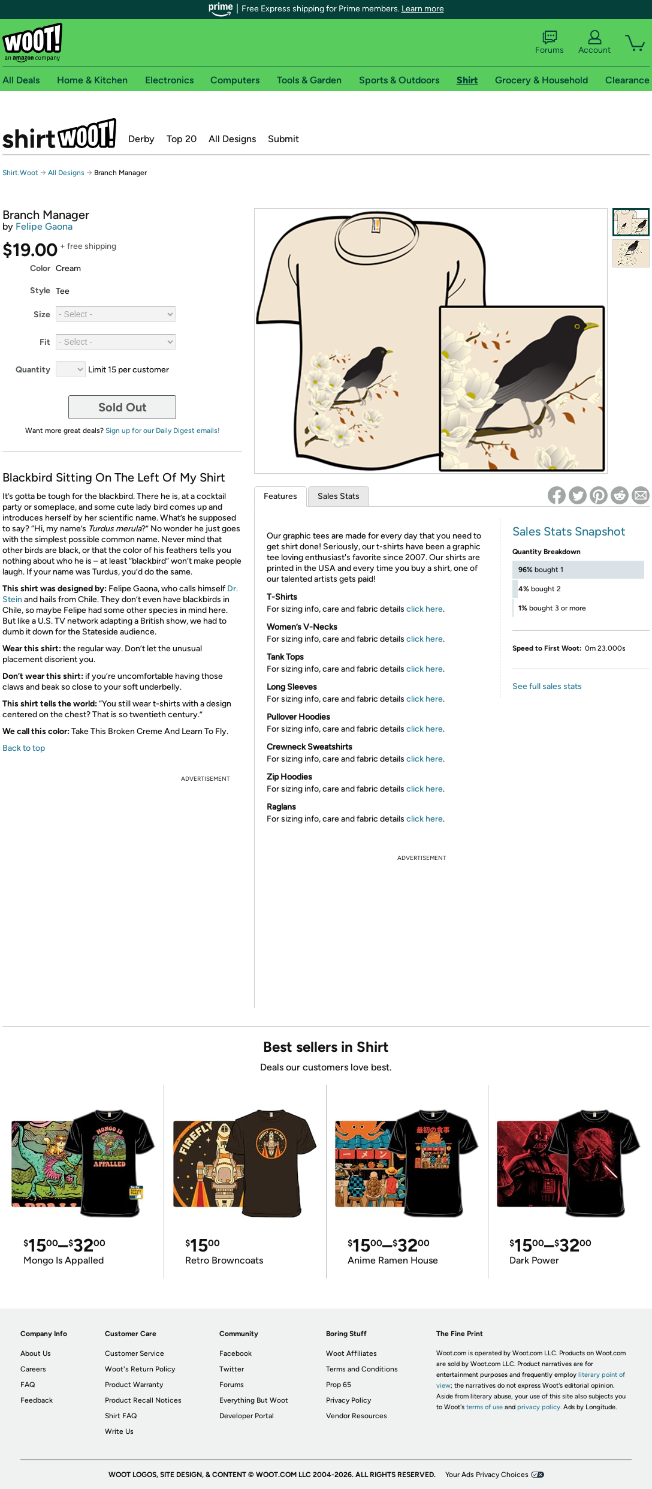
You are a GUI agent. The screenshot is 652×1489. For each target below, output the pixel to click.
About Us (35, 1353)
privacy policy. (539, 1407)
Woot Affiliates (351, 1353)
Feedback (36, 1400)
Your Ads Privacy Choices (487, 1474)
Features (280, 496)
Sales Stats (339, 496)
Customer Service (134, 1353)
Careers (33, 1369)
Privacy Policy (348, 1400)
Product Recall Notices (143, 1400)
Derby (141, 139)
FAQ (27, 1384)
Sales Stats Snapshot (569, 531)
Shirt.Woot (59, 133)
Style (40, 290)
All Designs (232, 139)
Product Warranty (134, 1384)
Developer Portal (246, 1416)
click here (424, 609)
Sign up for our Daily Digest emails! (162, 430)
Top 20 (182, 139)
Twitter (231, 1369)
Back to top (23, 748)
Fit (45, 342)
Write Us (119, 1431)
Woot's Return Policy (140, 1369)
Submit (283, 139)
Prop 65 (338, 1384)
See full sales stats (547, 686)
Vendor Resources (356, 1416)
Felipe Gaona (44, 226)
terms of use (484, 1407)
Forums (549, 42)
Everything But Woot (253, 1400)
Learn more (423, 9)
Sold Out (122, 407)
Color (40, 268)
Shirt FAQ (121, 1416)
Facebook (235, 1353)
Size (42, 314)
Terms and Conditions (362, 1369)
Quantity (33, 370)
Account (594, 42)
